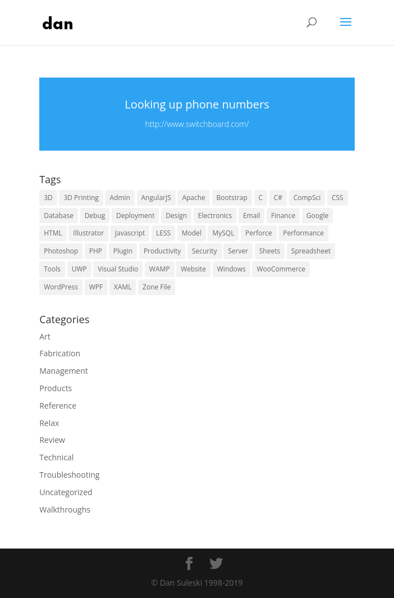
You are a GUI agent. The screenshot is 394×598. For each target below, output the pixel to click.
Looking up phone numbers (197, 104)
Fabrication (59, 353)
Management (63, 370)
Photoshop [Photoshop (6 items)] (61, 251)
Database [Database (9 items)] (59, 215)
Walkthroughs (64, 509)
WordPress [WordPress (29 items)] (61, 287)
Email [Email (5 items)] (251, 215)
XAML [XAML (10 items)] (123, 287)
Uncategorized (65, 492)
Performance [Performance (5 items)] (303, 233)
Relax (49, 423)
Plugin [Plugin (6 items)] (123, 251)
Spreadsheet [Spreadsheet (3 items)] (311, 251)
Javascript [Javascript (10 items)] (130, 233)
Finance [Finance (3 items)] (283, 215)
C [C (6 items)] (261, 197)
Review (52, 439)
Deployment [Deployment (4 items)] (135, 215)
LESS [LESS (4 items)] (163, 233)
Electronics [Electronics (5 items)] (215, 215)
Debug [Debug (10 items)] (95, 215)
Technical (56, 457)
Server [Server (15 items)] (238, 251)
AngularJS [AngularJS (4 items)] (156, 197)
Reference (57, 405)
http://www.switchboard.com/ (197, 124)
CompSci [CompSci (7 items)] (307, 197)
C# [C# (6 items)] (278, 197)
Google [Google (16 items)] (317, 215)
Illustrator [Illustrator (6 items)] (88, 233)
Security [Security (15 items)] (204, 251)
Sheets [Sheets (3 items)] (269, 251)
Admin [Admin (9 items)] (119, 197)
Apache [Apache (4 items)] (193, 197)
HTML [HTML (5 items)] (53, 233)
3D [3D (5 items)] (48, 197)
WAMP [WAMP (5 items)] (159, 269)
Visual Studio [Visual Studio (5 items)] (118, 269)
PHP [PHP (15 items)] (95, 251)
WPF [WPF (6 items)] (96, 287)
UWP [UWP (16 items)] (79, 269)
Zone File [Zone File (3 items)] (157, 287)
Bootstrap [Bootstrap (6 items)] (232, 197)
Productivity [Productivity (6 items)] (162, 251)
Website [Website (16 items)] (193, 269)
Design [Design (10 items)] (176, 215)
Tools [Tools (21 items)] (52, 269)
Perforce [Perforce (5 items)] (258, 233)
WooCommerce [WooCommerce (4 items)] (280, 269)
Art (45, 336)
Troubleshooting (69, 474)
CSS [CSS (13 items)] (337, 197)
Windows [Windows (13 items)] (231, 269)
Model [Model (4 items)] (191, 233)
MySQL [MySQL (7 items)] (223, 233)
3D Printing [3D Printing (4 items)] (80, 197)
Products (55, 388)
